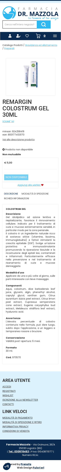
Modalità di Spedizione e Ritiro (22, 422)
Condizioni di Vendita (16, 431)
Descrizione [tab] (11, 193)
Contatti (8, 404)
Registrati (9, 391)
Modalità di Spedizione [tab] (35, 193)
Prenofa (26, 464)
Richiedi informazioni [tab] (16, 198)
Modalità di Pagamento (17, 417)
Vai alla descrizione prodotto (18, 139)
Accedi (6, 386)
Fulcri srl (38, 467)
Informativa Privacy (15, 426)
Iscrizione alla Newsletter (20, 399)
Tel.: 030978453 (18, 451)
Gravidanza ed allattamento (41, 45)
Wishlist (7, 395)
